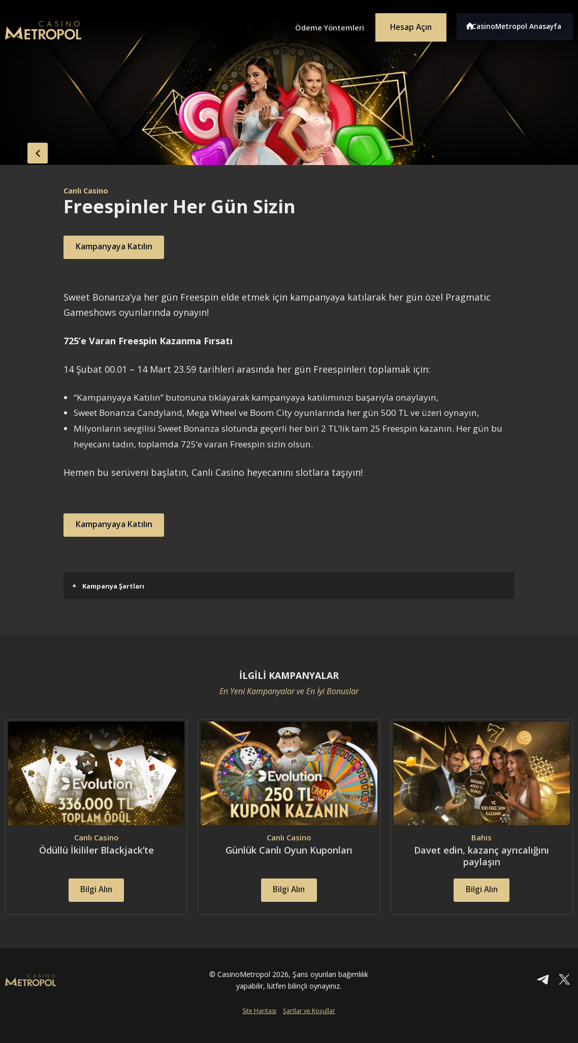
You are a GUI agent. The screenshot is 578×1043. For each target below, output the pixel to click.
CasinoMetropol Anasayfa (519, 24)
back (25, 151)
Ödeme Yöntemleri (316, 24)
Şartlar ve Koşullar (309, 1026)
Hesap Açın (405, 24)
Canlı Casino (88, 190)
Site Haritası (259, 1026)
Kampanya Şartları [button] (108, 586)
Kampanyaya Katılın (124, 247)
